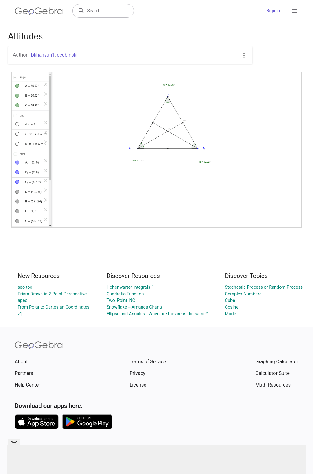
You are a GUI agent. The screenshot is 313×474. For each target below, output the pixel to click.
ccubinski (67, 55)
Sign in (273, 10)
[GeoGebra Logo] (39, 11)
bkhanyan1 (43, 55)
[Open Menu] (294, 11)
